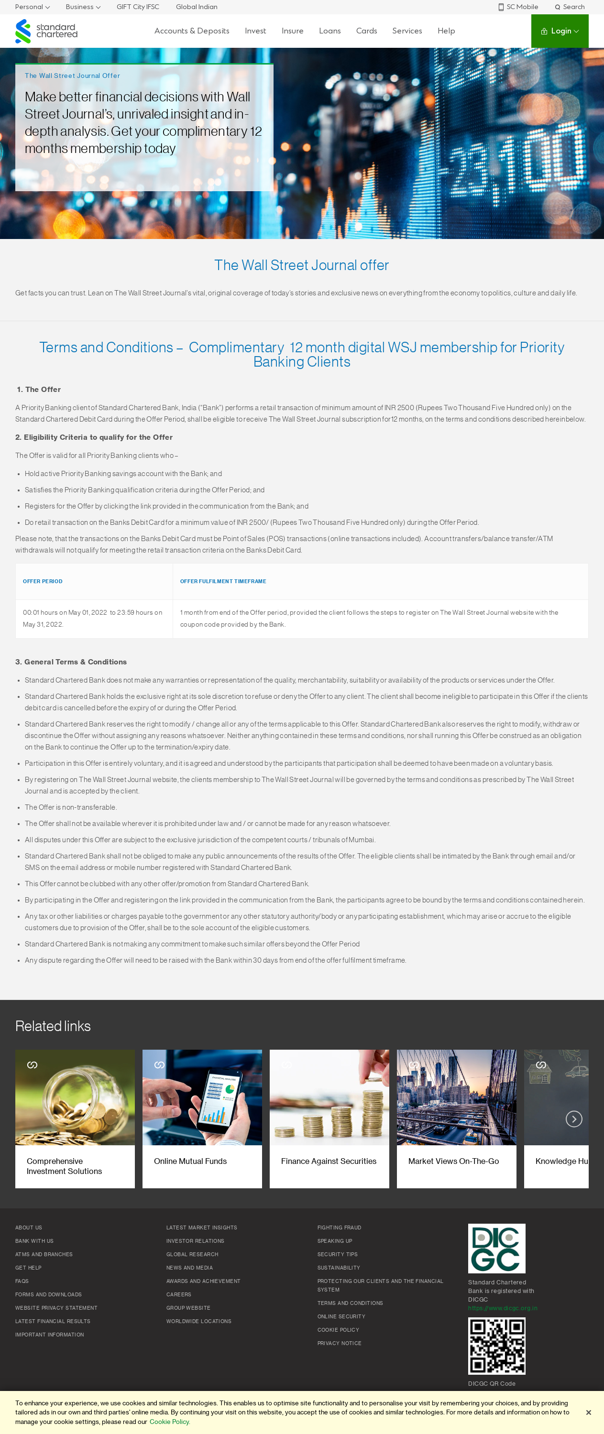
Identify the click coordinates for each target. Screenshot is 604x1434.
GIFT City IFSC (138, 6)
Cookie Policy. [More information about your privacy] (170, 1422)
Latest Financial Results (53, 1321)
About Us (29, 1228)
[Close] (588, 1412)
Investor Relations (195, 1241)
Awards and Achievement (203, 1281)
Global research (192, 1254)
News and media (189, 1268)
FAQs (22, 1281)
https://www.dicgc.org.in (503, 1308)
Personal (29, 6)
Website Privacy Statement (56, 1308)
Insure (293, 31)
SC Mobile (517, 6)
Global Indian (197, 6)
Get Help (28, 1268)
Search (569, 6)
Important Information (49, 1335)
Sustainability (339, 1268)
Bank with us (34, 1241)
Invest (255, 31)
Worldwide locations (199, 1321)
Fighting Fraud (340, 1228)
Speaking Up (335, 1241)
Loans (330, 31)
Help (446, 31)
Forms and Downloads (48, 1295)
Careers (179, 1295)
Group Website (188, 1308)
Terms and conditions (351, 1303)
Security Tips (338, 1254)
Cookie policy (339, 1330)
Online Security (342, 1316)
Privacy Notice (340, 1343)
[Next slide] (574, 1119)
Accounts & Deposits (192, 31)
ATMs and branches (44, 1254)
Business (80, 6)
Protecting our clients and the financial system (381, 1286)
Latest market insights (202, 1228)
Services (407, 31)
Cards (366, 31)
